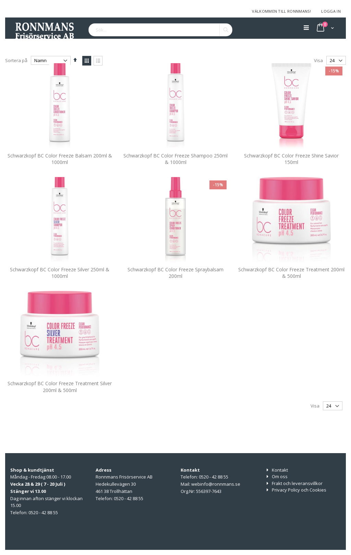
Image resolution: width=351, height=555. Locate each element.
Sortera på (16, 60)
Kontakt (280, 470)
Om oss (280, 476)
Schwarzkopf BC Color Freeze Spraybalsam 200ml (175, 286)
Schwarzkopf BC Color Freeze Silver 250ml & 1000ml (59, 286)
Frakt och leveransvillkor (297, 483)
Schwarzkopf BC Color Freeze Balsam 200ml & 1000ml (60, 172)
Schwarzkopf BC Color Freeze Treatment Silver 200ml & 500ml (60, 399)
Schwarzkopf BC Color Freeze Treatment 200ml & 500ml (291, 286)
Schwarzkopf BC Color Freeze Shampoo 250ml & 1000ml (175, 172)
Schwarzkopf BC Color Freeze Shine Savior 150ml (291, 172)
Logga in (331, 11)
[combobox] (160, 29)
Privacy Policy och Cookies (299, 490)
